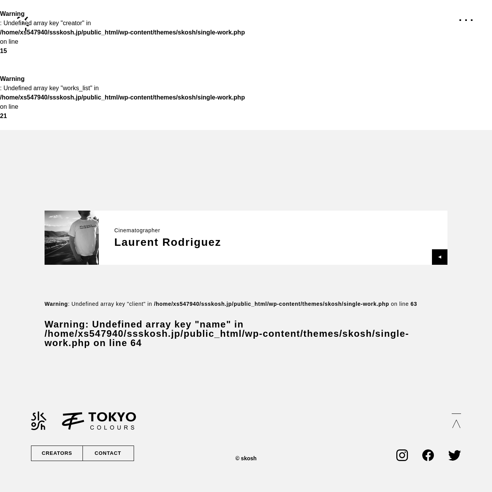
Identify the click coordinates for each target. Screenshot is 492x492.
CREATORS (57, 453)
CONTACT (107, 453)
